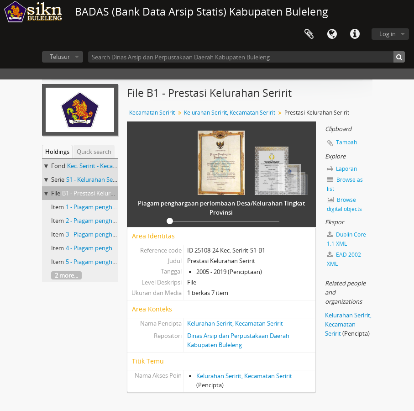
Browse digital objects (344, 204)
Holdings (57, 152)
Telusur (60, 57)
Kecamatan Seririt (152, 112)
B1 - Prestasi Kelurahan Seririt (101, 193)
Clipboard (309, 34)
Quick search (94, 152)
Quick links (354, 34)
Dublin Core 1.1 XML (346, 239)
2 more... (66, 275)
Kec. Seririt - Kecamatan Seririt (107, 166)
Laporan (342, 169)
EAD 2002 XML (344, 259)
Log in (387, 34)
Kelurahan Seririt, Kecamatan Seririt (229, 112)
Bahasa (331, 34)
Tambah (346, 142)
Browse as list (345, 184)
